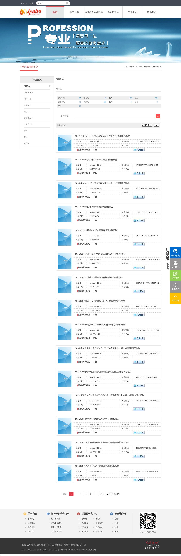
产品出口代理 (56, 523)
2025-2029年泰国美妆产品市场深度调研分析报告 (96, 230)
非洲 (116, 523)
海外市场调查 (56, 519)
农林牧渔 (85, 523)
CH (24, 3)
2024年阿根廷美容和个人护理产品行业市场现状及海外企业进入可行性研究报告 (109, 395)
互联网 (84, 519)
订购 (95, 150)
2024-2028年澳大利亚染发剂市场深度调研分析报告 (97, 419)
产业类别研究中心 (29, 66)
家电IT (98, 519)
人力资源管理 (56, 531)
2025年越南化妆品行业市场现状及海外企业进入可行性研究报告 (102, 136)
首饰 (26, 137)
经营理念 (31, 523)
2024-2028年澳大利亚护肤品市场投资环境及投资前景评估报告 (102, 442)
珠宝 (26, 131)
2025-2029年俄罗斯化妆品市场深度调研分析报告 (96, 160)
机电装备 (99, 532)
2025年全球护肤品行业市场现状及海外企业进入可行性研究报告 (102, 183)
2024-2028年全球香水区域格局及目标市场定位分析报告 (99, 277)
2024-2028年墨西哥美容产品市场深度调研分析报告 (97, 466)
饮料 (26, 105)
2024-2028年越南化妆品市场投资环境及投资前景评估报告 (100, 301)
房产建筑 (85, 532)
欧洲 (116, 527)
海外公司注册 (56, 527)
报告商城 (157, 67)
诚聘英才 (31, 532)
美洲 (116, 532)
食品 (26, 112)
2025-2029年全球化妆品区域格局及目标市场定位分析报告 (100, 254)
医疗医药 (99, 523)
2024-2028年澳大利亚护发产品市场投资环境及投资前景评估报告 (103, 372)
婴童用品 (27, 118)
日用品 (26, 124)
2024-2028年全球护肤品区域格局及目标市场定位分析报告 (100, 325)
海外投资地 (113, 12)
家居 (26, 143)
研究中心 (132, 12)
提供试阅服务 (84, 150)
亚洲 (116, 519)
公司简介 (31, 519)
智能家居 (27, 92)
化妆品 (26, 99)
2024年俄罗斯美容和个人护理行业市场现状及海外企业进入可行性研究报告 (107, 348)
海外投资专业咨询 (94, 12)
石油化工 (85, 527)
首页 (55, 12)
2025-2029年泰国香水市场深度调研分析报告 (94, 207)
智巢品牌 (92, 550)
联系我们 (151, 12)
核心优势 (31, 527)
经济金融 (99, 527)
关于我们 (74, 12)
